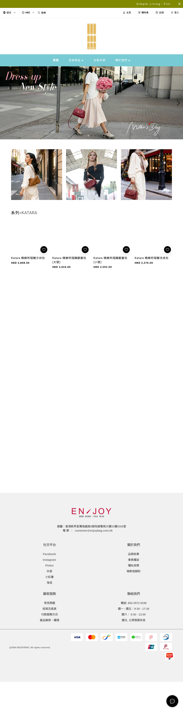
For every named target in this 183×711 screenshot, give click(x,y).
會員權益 (133, 559)
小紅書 (49, 577)
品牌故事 (133, 554)
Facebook (49, 554)
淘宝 (49, 582)
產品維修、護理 (49, 620)
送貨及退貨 (49, 608)
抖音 (49, 571)
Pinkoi (49, 565)
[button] (88, 135)
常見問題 (49, 603)
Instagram (49, 559)
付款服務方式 (49, 614)
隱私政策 (133, 565)
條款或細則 (133, 571)
